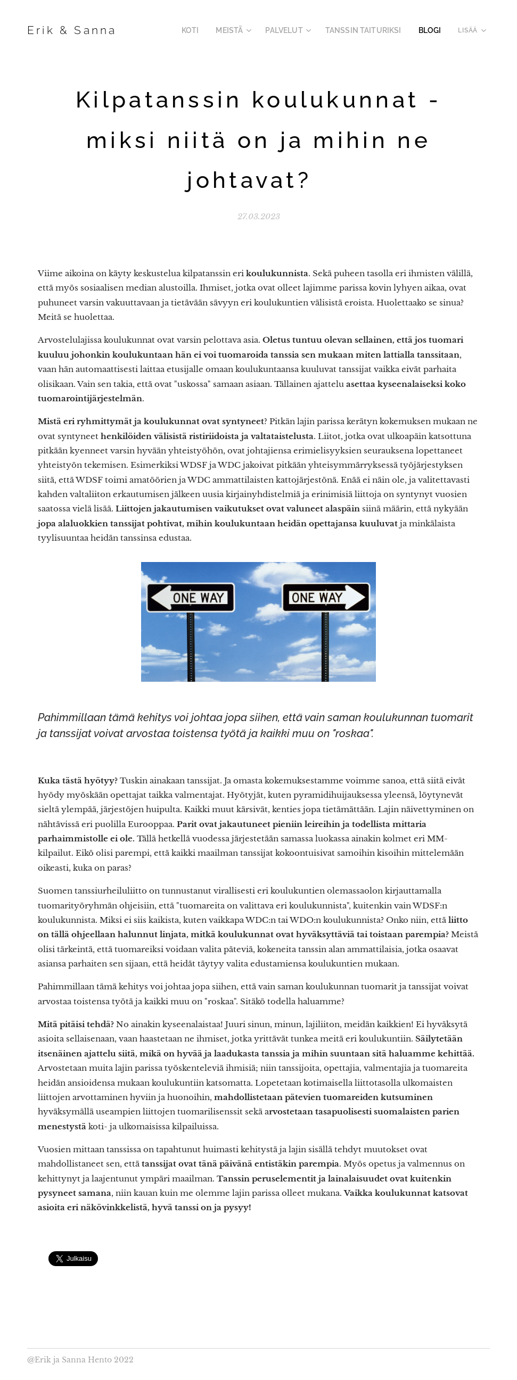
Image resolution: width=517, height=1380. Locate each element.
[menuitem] (210, 30)
